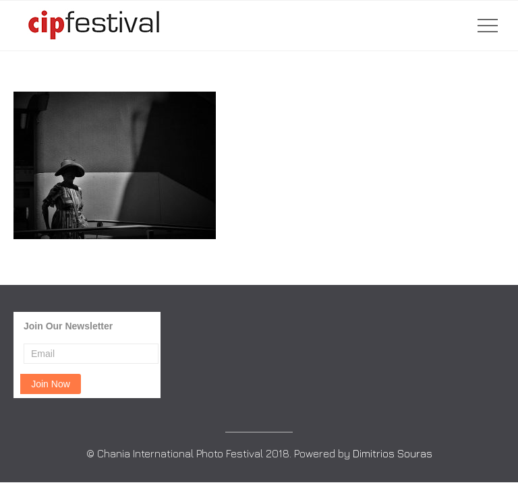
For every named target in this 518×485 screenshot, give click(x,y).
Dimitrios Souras (392, 453)
